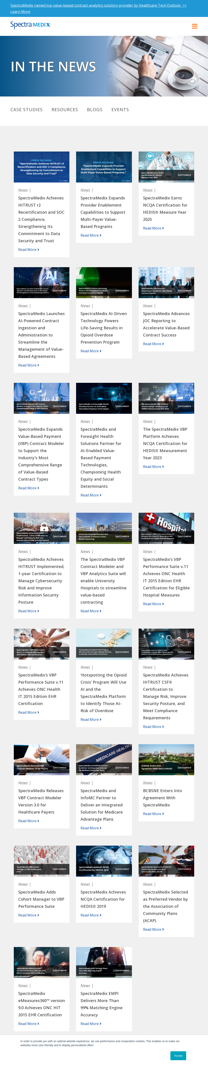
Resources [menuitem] (65, 110)
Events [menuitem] (120, 110)
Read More (28, 249)
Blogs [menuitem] (95, 110)
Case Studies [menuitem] (26, 110)
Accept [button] (178, 1055)
